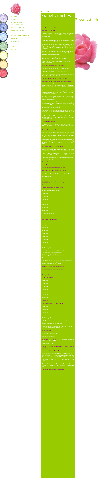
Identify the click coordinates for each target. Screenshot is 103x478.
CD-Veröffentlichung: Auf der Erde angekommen (53, 369)
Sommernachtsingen (46, 330)
